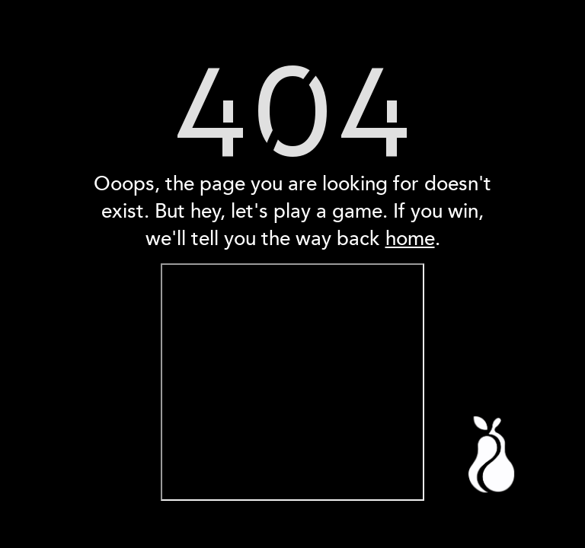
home (410, 239)
